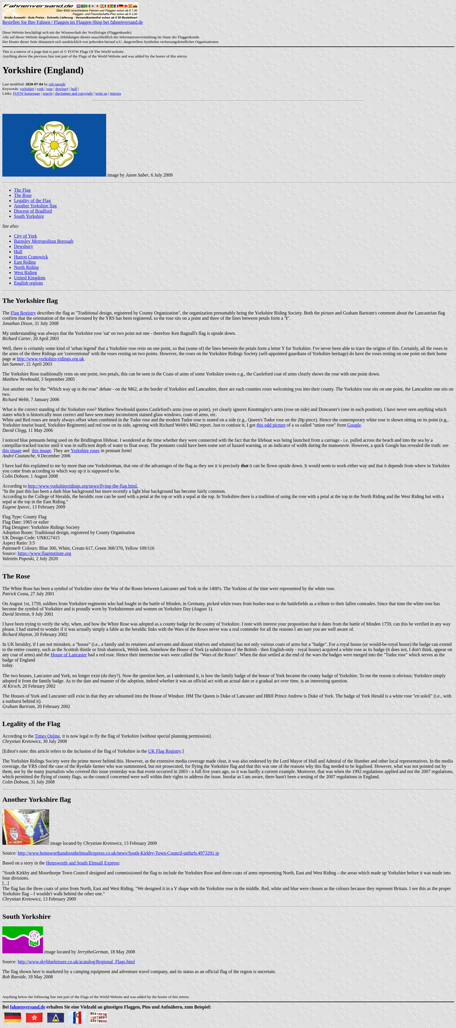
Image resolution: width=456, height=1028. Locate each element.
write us (101, 93)
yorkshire (27, 89)
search (47, 93)
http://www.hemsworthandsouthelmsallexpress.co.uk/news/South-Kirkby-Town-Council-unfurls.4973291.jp (118, 853)
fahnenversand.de (27, 1006)
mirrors (115, 93)
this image (12, 450)
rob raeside (57, 84)
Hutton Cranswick (31, 256)
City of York (25, 235)
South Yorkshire (29, 216)
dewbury (62, 89)
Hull (18, 251)
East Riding (25, 262)
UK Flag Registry (164, 751)
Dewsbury (23, 246)
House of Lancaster (69, 654)
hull (74, 89)
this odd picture (271, 425)
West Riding (25, 272)
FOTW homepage (26, 93)
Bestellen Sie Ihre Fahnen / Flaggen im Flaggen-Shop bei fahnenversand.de (72, 20)
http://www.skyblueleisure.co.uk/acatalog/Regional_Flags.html (76, 961)
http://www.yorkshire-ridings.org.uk (50, 358)
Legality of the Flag (32, 200)
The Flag (22, 190)
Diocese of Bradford (33, 211)
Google (354, 425)
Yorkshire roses (85, 450)
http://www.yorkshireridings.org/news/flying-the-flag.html (82, 486)
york (40, 89)
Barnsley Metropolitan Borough (43, 241)
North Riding (26, 267)
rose (49, 89)
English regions (28, 283)
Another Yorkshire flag (35, 205)
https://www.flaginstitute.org (44, 553)
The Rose (23, 195)
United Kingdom (29, 277)
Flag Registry (23, 312)
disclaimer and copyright (73, 93)
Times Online (47, 736)
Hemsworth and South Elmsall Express (82, 862)
